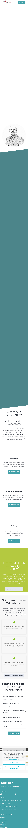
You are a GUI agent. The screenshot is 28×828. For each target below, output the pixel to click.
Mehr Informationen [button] (14, 744)
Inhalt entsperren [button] (14, 747)
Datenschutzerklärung (14, 826)
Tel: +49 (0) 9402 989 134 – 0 (8, 791)
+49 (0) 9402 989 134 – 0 (10, 771)
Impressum (16, 824)
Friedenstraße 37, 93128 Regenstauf (11, 785)
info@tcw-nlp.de (5, 788)
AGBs (22, 824)
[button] (2, 825)
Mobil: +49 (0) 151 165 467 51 (8, 794)
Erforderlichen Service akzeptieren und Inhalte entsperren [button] (14, 752)
